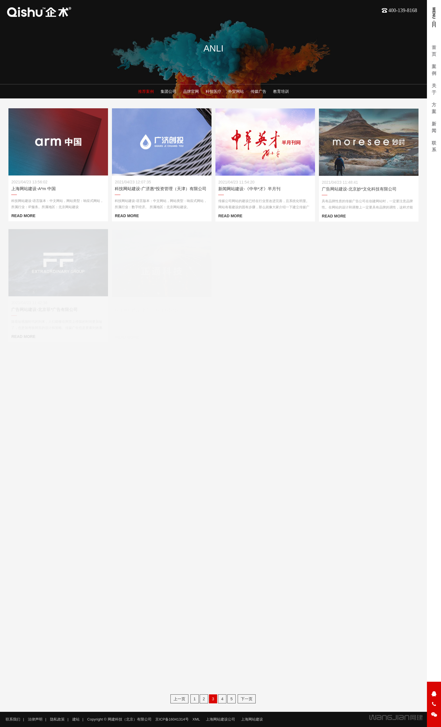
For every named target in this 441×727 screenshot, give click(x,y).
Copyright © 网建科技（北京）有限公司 (119, 719)
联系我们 (13, 719)
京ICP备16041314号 (172, 719)
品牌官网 (191, 91)
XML (196, 719)
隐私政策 (57, 719)
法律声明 (35, 719)
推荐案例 (146, 91)
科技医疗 (213, 91)
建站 (76, 719)
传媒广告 (258, 91)
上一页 (179, 699)
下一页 (247, 699)
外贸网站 (236, 91)
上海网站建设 (252, 719)
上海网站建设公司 (220, 719)
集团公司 (168, 91)
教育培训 (281, 91)
